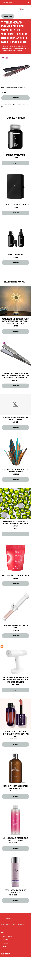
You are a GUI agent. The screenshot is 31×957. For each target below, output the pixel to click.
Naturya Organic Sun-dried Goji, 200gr (15, 576)
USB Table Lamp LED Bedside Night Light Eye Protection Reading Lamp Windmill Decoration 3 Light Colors (15, 321)
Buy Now (15, 97)
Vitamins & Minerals (15, 88)
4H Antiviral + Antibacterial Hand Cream (15, 205)
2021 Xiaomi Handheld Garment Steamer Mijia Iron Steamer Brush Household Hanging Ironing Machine (15, 679)
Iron (23, 88)
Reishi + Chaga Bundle (15, 254)
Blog (5, 946)
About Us (7, 940)
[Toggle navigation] (3, 9)
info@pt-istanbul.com (7, 2)
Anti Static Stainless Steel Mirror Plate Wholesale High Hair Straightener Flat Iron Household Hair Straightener (15, 375)
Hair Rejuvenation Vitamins (15, 155)
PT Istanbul (8, 936)
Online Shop (8, 16)
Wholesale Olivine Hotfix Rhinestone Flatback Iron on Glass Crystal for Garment (15, 523)
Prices (6, 943)
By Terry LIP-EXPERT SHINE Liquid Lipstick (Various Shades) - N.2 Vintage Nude (16, 734)
